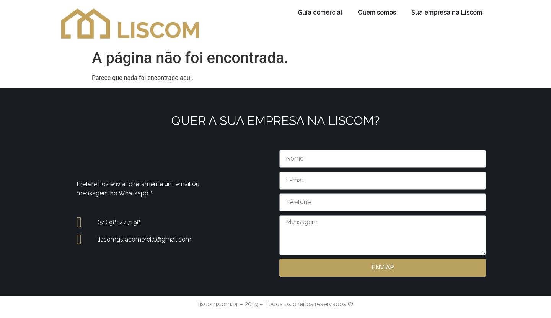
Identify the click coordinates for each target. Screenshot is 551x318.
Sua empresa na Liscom (446, 12)
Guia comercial (320, 12)
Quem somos (377, 12)
